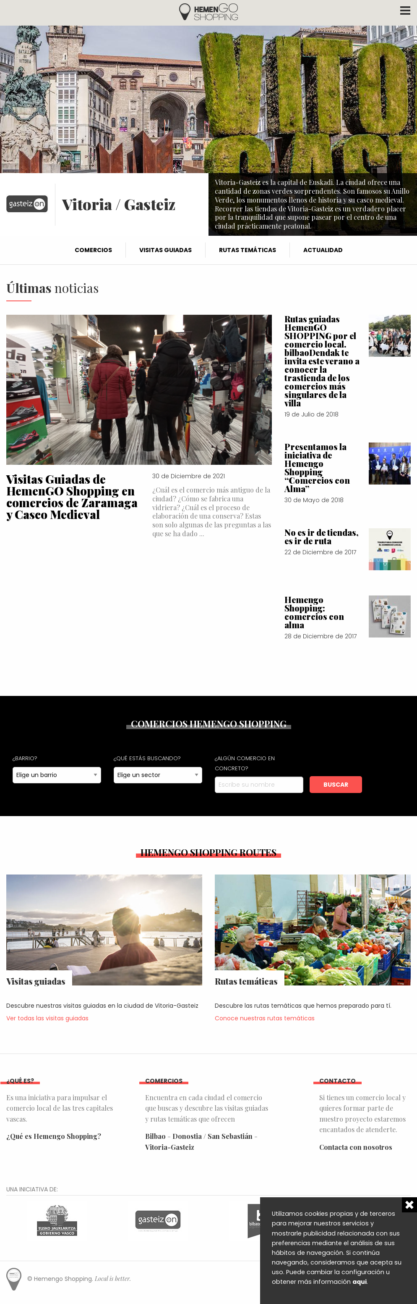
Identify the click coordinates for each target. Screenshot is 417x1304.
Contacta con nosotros (355, 1147)
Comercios (93, 250)
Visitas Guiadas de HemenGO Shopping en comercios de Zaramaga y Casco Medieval (72, 496)
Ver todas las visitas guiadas (47, 1018)
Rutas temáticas (247, 250)
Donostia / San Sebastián (212, 1136)
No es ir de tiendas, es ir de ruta (321, 536)
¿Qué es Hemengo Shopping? (53, 1136)
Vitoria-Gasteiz (169, 1147)
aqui (359, 1282)
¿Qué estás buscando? (147, 758)
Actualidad (323, 250)
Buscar (335, 784)
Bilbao (155, 1136)
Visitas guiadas (165, 250)
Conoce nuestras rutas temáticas (265, 1018)
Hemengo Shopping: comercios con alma (314, 612)
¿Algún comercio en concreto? (245, 763)
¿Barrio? (25, 758)
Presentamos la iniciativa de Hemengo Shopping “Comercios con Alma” (317, 467)
